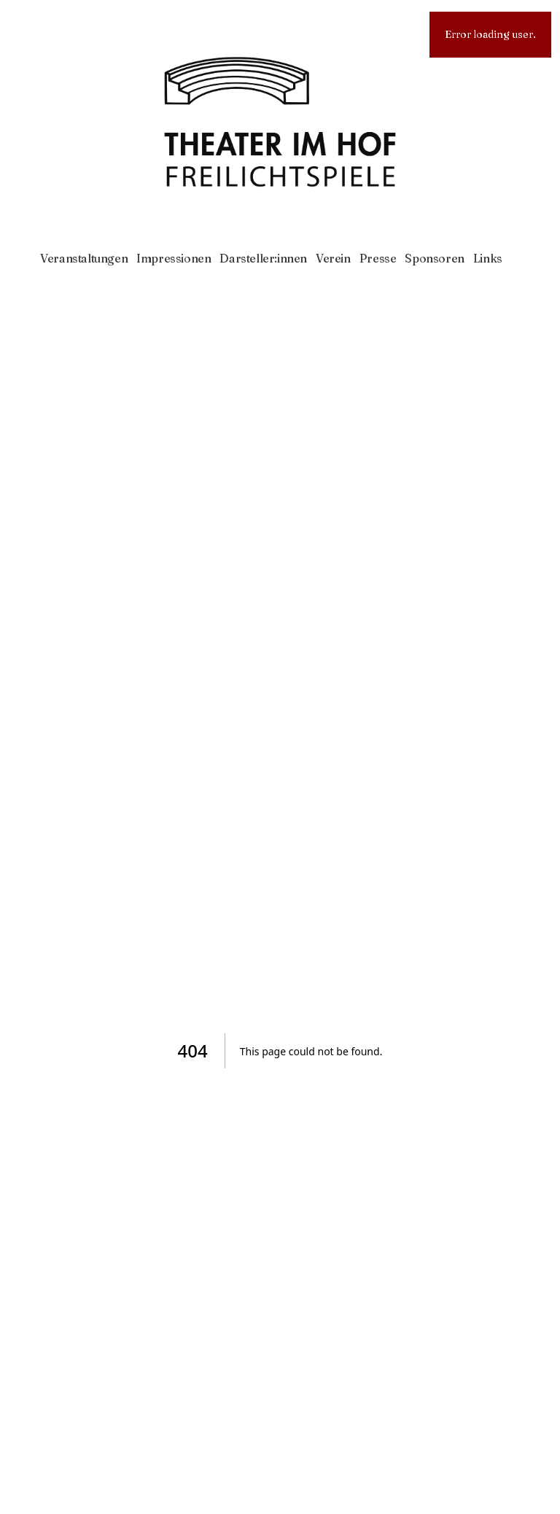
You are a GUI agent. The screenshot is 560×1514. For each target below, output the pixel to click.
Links (487, 258)
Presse (378, 258)
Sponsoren (434, 258)
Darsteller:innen (263, 258)
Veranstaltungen (84, 258)
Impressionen (173, 258)
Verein (333, 258)
